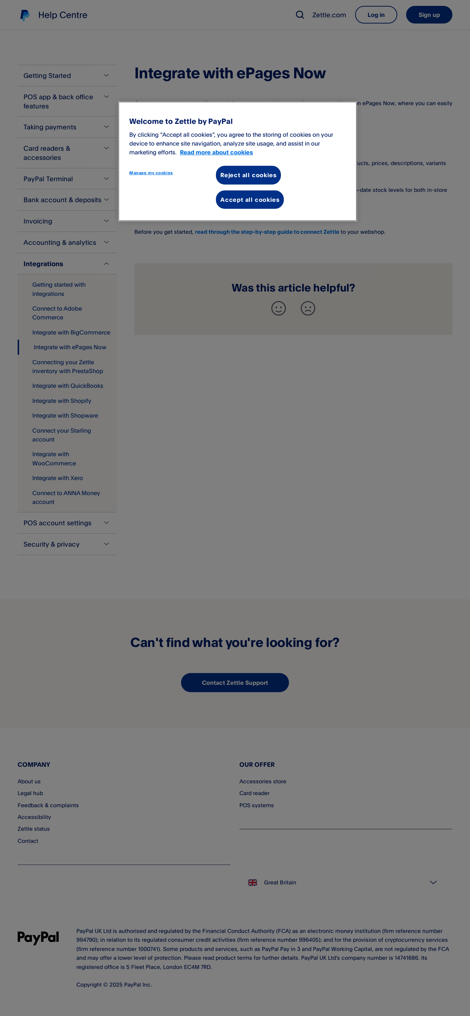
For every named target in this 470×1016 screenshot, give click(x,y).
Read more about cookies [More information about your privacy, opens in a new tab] (216, 152)
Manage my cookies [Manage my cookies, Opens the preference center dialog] (151, 172)
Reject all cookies (248, 175)
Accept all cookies (249, 199)
